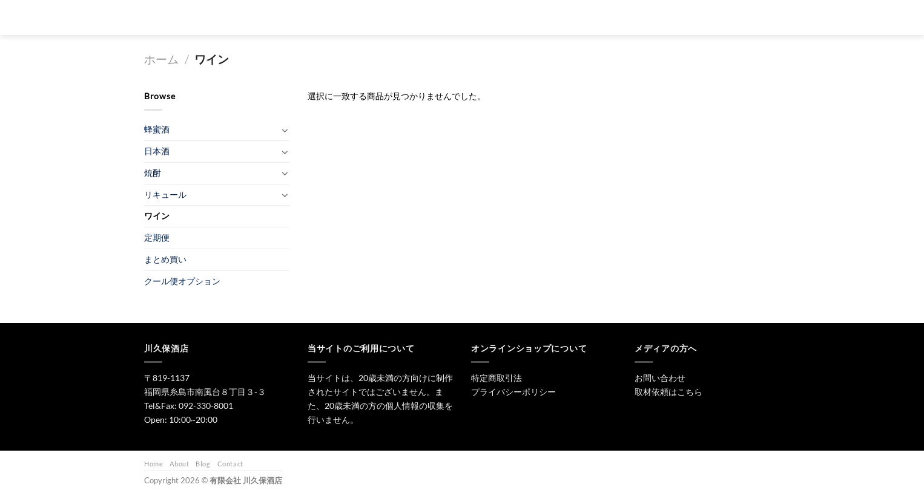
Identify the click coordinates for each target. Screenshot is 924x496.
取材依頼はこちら (668, 392)
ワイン (157, 215)
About (179, 464)
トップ (436, 17)
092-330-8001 (206, 405)
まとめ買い (165, 259)
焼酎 (522, 17)
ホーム (161, 59)
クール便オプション (182, 281)
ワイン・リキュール (584, 17)
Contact (230, 464)
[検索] (401, 17)
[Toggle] (285, 130)
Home (153, 464)
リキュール (165, 194)
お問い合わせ (657, 17)
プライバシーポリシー (513, 392)
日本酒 (481, 17)
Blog (203, 464)
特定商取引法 (496, 378)
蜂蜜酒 (157, 129)
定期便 (157, 237)
